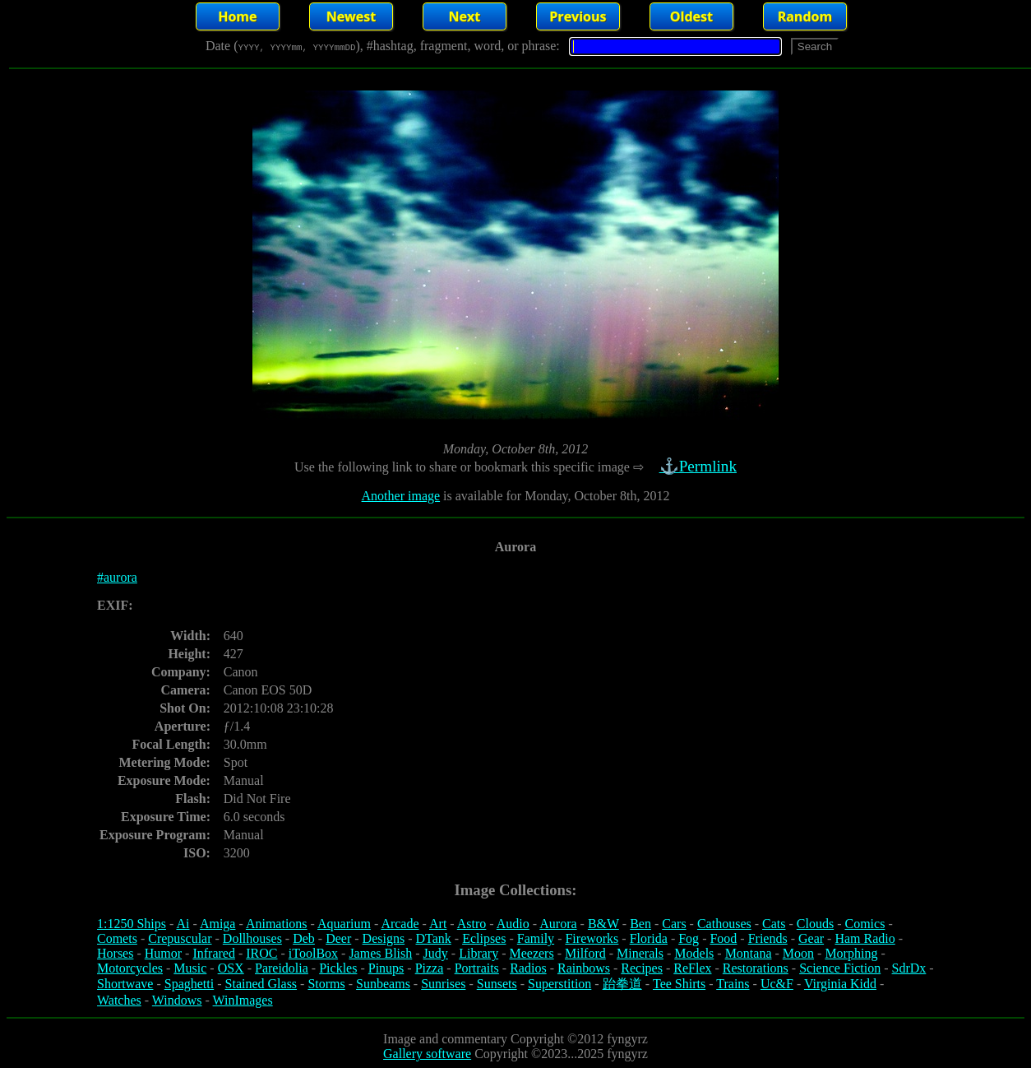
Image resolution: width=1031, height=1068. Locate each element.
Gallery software (427, 1054)
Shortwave (125, 984)
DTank (433, 938)
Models (694, 953)
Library (478, 953)
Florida (649, 938)
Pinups (386, 968)
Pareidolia (281, 968)
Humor (163, 953)
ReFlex (692, 968)
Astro (472, 924)
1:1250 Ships (131, 924)
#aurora (117, 577)
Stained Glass (261, 984)
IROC (261, 953)
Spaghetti (189, 984)
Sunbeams (383, 984)
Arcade (399, 924)
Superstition (559, 984)
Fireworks (591, 938)
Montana (748, 953)
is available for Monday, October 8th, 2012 (554, 496)
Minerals (640, 953)
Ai (182, 924)
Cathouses (724, 924)
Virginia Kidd (840, 984)
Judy (435, 953)
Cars (674, 924)
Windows (177, 1000)
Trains (732, 984)
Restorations (755, 968)
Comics (865, 924)
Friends (768, 938)
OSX (231, 968)
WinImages (243, 1000)
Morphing (851, 953)
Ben (640, 924)
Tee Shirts (679, 984)
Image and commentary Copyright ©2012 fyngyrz (515, 1039)
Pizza (429, 968)
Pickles (338, 968)
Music (189, 968)
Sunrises (443, 984)
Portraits (477, 968)
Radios (528, 968)
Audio (513, 924)
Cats (773, 924)
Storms (325, 984)
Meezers (531, 953)
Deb (304, 938)
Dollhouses (252, 938)
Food (723, 938)
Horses (115, 953)
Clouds (815, 924)
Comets (117, 938)
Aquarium (344, 924)
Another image (401, 496)
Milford (585, 953)
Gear (811, 938)
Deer (338, 938)
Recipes (642, 968)
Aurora (557, 924)
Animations (276, 924)
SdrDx (909, 968)
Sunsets (497, 984)
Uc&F (777, 984)
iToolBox (313, 953)
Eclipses (484, 938)
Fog (688, 938)
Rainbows (583, 968)
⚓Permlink (699, 466)
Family (535, 938)
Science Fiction (840, 968)
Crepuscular (179, 938)
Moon (798, 953)
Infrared (213, 953)
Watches (119, 1000)
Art (437, 924)
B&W (603, 924)
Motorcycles (130, 968)
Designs (384, 938)
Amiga (218, 924)
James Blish (380, 953)
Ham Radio (865, 938)
